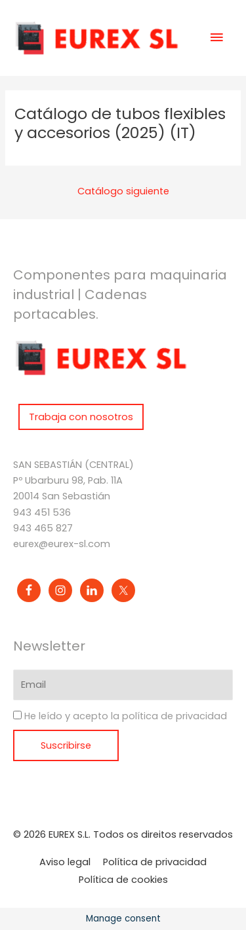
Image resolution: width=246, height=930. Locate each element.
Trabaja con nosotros (81, 416)
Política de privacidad (155, 861)
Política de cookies (123, 879)
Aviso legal (65, 861)
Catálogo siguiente (123, 191)
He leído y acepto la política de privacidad (125, 716)
